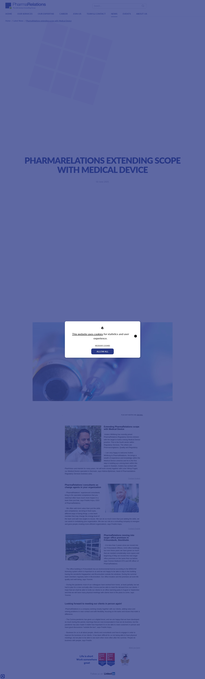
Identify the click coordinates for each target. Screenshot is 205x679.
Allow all (102, 351)
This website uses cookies (87, 334)
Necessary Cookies (102, 345)
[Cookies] (3, 676)
